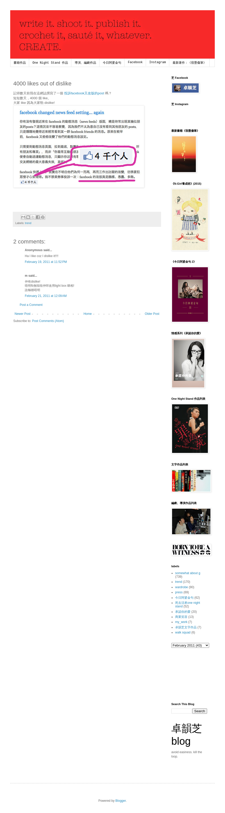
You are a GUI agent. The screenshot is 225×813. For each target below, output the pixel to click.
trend (28, 223)
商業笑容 (181, 617)
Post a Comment (31, 305)
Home (88, 314)
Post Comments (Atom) (48, 321)
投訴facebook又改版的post (84, 93)
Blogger (120, 801)
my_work (181, 622)
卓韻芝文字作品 (186, 627)
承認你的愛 (182, 612)
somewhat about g (187, 573)
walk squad (182, 632)
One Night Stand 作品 (50, 63)
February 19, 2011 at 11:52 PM (46, 262)
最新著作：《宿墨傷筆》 (189, 63)
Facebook (135, 62)
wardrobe (181, 587)
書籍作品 (20, 63)
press (179, 592)
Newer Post (22, 314)
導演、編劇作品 (85, 63)
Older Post (152, 314)
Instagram (157, 62)
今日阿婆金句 (112, 63)
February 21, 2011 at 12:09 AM (46, 296)
